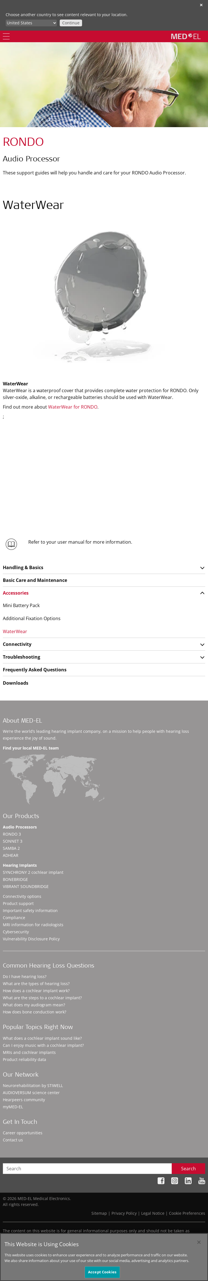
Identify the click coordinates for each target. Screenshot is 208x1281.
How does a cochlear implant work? (36, 990)
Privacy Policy (124, 1213)
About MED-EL (22, 721)
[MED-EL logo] (186, 36)
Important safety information (30, 910)
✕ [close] (201, 5)
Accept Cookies (102, 1271)
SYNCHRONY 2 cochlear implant (33, 872)
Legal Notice (152, 1213)
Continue (71, 22)
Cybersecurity (16, 931)
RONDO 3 (12, 834)
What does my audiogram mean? (34, 1004)
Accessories (16, 593)
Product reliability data (24, 1059)
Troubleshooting (21, 657)
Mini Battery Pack (21, 605)
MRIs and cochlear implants (29, 1052)
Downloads (15, 683)
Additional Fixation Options (32, 618)
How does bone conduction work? (34, 1012)
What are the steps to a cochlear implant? (42, 997)
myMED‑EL (13, 1106)
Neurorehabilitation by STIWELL (33, 1085)
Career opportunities (22, 1132)
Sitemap (99, 1213)
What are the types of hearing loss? (36, 983)
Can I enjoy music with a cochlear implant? (43, 1045)
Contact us (13, 1140)
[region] (104, 1257)
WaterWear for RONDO (72, 407)
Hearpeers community (24, 1099)
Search (188, 1168)
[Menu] (6, 36)
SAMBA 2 (11, 848)
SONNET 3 (12, 841)
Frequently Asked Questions (35, 670)
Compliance (14, 917)
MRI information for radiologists (33, 924)
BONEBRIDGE (15, 879)
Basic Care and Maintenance (35, 580)
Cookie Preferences (187, 1213)
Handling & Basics (23, 567)
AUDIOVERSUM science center (31, 1092)
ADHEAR (10, 855)
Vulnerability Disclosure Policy (31, 938)
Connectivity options (22, 896)
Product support (18, 903)
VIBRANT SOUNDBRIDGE (26, 886)
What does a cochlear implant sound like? (42, 1038)
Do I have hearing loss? (24, 976)
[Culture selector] (31, 23)
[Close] (199, 1242)
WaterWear (15, 631)
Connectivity (17, 644)
